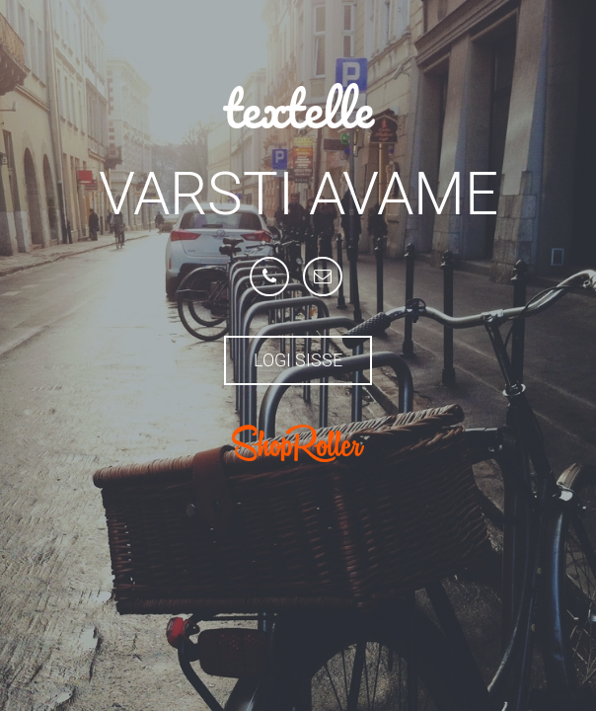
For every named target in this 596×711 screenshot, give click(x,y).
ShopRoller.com (298, 443)
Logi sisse (298, 360)
